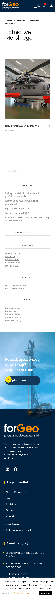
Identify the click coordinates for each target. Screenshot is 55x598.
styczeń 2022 (12, 259)
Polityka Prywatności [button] (24, 593)
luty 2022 (10, 256)
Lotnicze (9, 130)
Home (9, 21)
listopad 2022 (12, 253)
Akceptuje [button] (45, 593)
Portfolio (21, 21)
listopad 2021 (12, 265)
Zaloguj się (11, 311)
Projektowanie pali (16, 285)
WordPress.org (13, 320)
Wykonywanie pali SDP (17, 213)
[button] (43, 6)
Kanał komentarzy (15, 317)
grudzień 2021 (12, 262)
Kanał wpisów (12, 314)
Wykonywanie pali (15, 288)
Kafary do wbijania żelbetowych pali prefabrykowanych (24, 195)
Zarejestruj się (12, 307)
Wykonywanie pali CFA (17, 208)
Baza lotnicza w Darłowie (22, 125)
